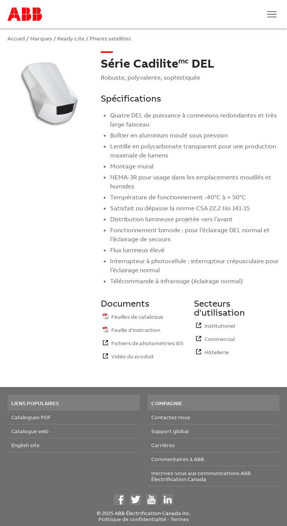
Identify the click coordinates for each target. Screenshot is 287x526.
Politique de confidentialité (132, 519)
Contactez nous (170, 417)
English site (25, 445)
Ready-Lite (70, 38)
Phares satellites (110, 38)
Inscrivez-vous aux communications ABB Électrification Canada (201, 476)
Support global (170, 431)
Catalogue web (30, 431)
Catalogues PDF (31, 417)
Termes (179, 519)
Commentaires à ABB (177, 459)
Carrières (163, 445)
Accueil (16, 38)
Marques (41, 38)
